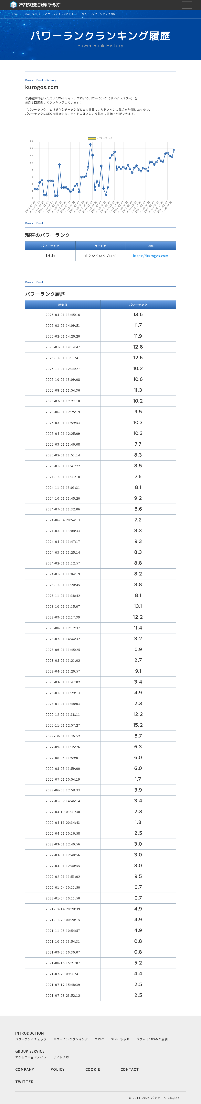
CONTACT (130, 1069)
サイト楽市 (61, 1057)
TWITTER (24, 1081)
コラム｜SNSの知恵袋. (152, 1039)
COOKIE (92, 1069)
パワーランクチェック (31, 1039)
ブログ (99, 1039)
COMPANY (24, 1069)
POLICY (57, 1069)
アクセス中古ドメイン (31, 1057)
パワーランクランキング (59, 14)
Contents (31, 14)
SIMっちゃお (120, 1039)
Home (14, 14)
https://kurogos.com (151, 255)
